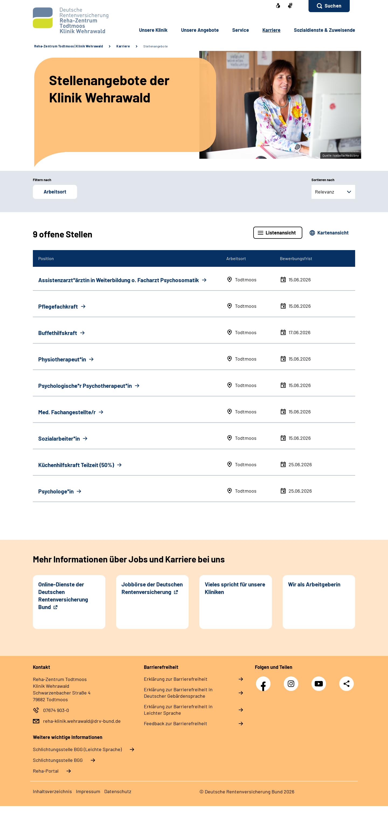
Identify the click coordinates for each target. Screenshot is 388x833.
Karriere (123, 46)
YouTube (320, 681)
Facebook (264, 681)
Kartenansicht (333, 233)
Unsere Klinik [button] (153, 30)
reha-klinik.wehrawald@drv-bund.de (82, 721)
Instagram (292, 681)
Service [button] (240, 30)
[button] (329, 6)
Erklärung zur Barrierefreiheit (175, 679)
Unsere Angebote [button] (200, 30)
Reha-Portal (45, 771)
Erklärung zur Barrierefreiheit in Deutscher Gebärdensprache (178, 692)
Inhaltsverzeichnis (52, 791)
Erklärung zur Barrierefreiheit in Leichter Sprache (178, 709)
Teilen (346, 683)
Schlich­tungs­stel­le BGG (58, 760)
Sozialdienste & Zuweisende (324, 30)
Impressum (88, 791)
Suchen (333, 6)
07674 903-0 (56, 710)
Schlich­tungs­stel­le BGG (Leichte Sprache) (77, 749)
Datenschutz (117, 791)
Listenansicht (281, 233)
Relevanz (324, 191)
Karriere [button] (271, 30)
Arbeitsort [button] (55, 192)
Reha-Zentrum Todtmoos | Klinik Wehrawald (68, 46)
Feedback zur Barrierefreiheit (175, 723)
